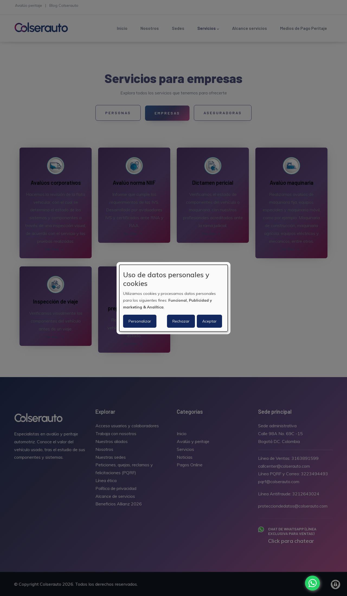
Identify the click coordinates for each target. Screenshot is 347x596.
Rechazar (180, 321)
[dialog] (173, 297)
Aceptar (209, 321)
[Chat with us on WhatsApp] (312, 583)
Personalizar (139, 321)
